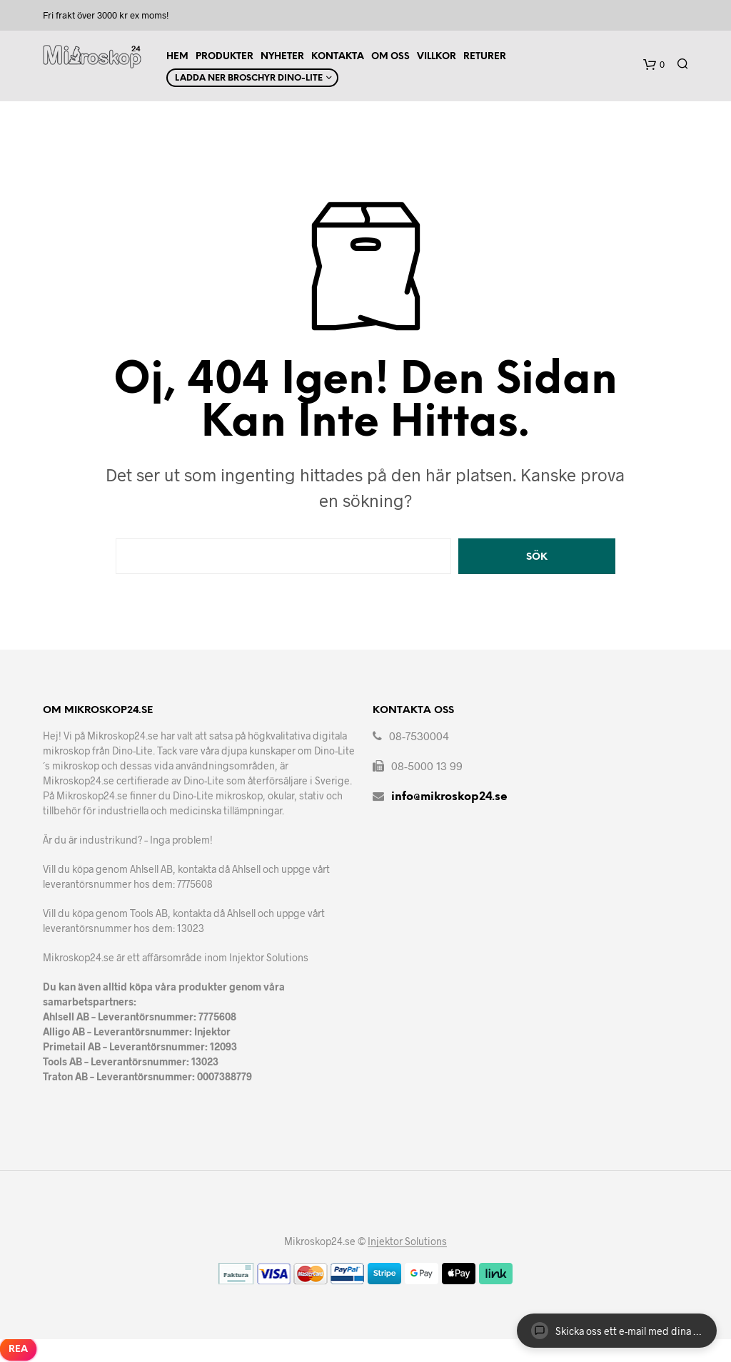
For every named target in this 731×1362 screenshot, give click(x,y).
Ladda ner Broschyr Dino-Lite (249, 78)
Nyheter (282, 56)
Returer (484, 56)
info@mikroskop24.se (449, 797)
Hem (177, 56)
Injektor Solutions (407, 1241)
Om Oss (390, 56)
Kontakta (337, 56)
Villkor (436, 56)
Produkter (224, 56)
